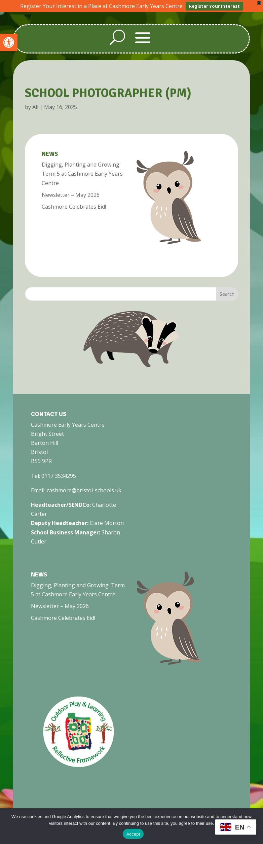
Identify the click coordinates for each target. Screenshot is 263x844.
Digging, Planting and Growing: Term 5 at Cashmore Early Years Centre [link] (82, 173)
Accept (133, 834)
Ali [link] (35, 106)
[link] (8, 42)
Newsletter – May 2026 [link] (71, 194)
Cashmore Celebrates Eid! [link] (74, 206)
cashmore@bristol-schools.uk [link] (84, 490)
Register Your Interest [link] (214, 6)
